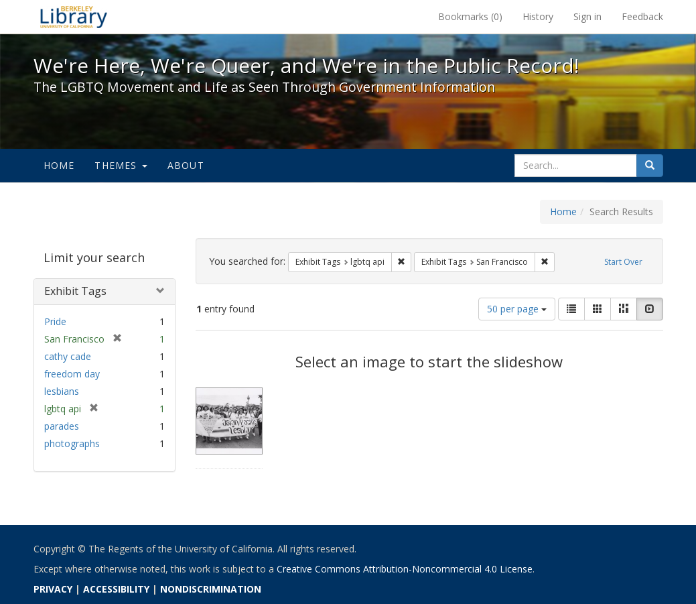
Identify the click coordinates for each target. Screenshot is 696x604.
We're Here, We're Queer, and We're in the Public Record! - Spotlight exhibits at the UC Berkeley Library (73, 17)
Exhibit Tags (75, 291)
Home (59, 165)
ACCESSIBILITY (116, 589)
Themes (120, 165)
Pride (55, 321)
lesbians (61, 391)
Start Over (623, 261)
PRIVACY (52, 589)
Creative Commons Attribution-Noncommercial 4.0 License (405, 568)
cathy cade (67, 356)
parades (61, 426)
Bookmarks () (470, 16)
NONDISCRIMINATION (210, 589)
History (538, 16)
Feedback (642, 16)
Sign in (587, 16)
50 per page (517, 308)
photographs (72, 443)
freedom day (72, 373)
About (185, 165)
